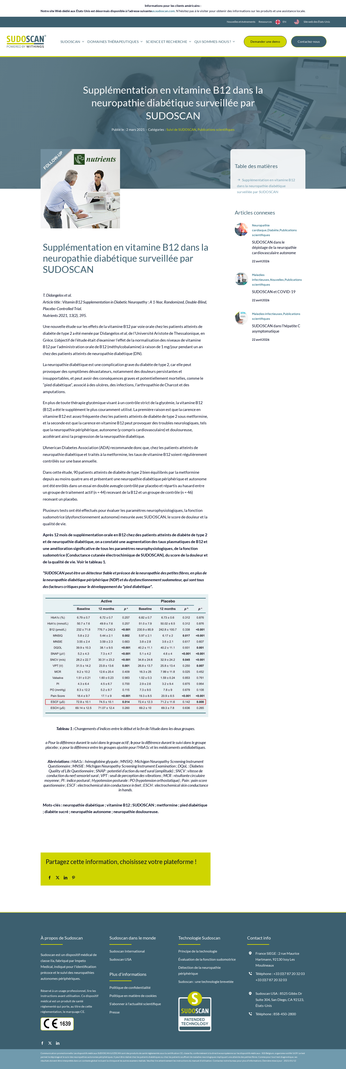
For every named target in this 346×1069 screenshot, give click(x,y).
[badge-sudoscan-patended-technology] (194, 993)
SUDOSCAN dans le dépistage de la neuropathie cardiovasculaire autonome (274, 247)
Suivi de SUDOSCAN (181, 129)
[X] (58, 878)
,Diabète (273, 230)
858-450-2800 (284, 1014)
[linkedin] (57, 1043)
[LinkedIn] (66, 878)
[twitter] (50, 1043)
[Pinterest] (73, 878)
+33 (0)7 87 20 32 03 (271, 980)
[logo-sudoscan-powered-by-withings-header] (26, 36)
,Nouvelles (276, 280)
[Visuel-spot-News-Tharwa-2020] (241, 313)
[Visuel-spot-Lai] (241, 225)
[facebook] (42, 1043)
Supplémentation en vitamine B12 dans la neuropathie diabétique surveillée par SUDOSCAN (266, 186)
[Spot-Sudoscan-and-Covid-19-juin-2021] (241, 274)
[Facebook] (50, 878)
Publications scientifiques (216, 129)
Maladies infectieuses (267, 314)
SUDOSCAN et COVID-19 (273, 292)
